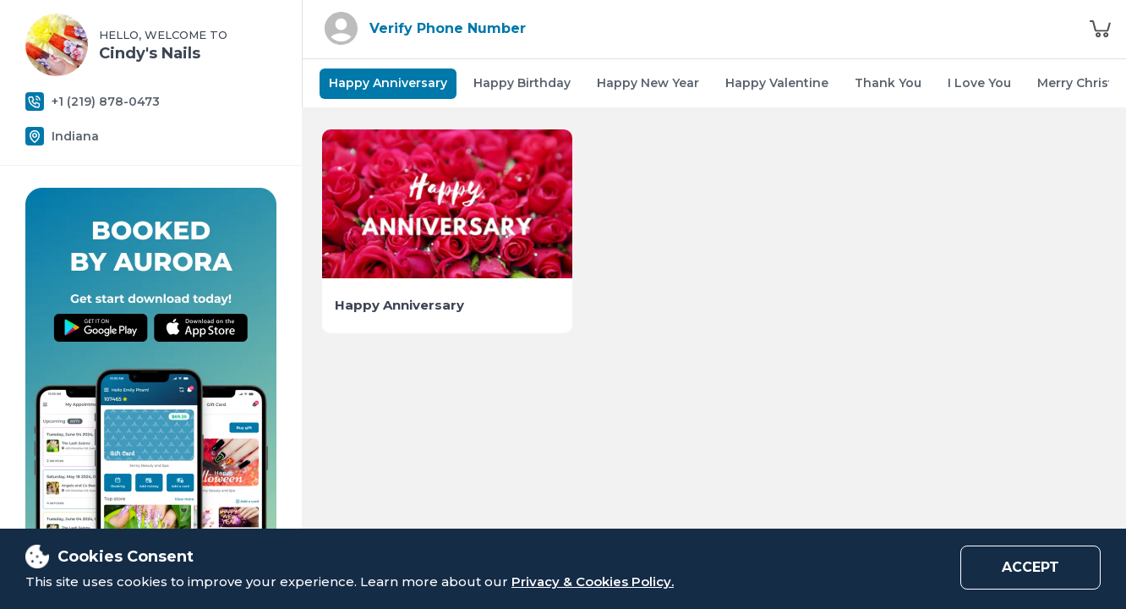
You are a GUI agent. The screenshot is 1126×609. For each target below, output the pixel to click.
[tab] (388, 84)
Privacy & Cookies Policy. (592, 581)
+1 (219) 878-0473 (106, 102)
